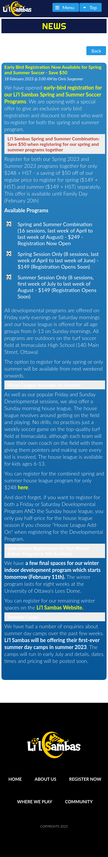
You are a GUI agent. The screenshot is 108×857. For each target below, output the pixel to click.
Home (15, 779)
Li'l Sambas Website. (60, 607)
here (23, 487)
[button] (65, 7)
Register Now (85, 779)
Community (79, 801)
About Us (45, 779)
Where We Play (34, 801)
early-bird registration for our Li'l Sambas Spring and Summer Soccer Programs (53, 94)
